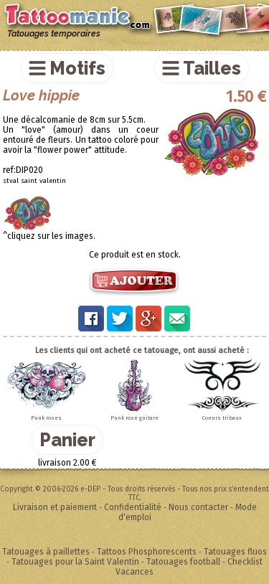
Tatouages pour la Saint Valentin (75, 562)
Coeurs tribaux (222, 418)
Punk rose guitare (134, 418)
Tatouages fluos (235, 552)
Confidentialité (132, 507)
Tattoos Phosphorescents (147, 552)
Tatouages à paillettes (46, 552)
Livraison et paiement (55, 507)
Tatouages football (183, 562)
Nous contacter (198, 507)
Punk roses (46, 418)
